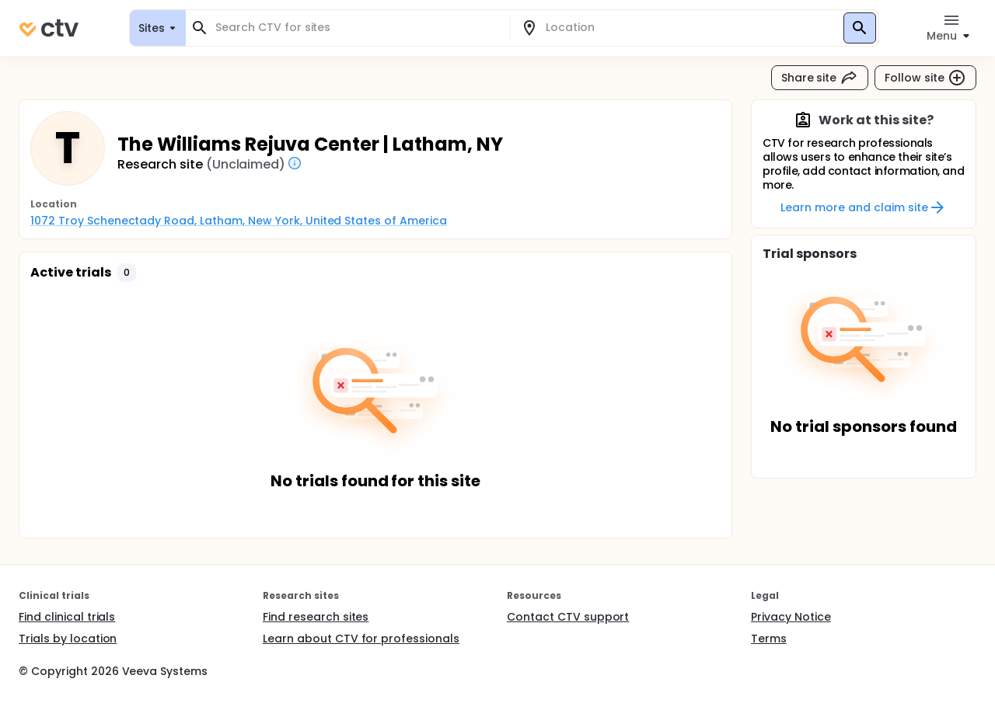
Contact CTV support (568, 617)
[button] (126, 272)
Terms (769, 639)
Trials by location (68, 639)
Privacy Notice (791, 617)
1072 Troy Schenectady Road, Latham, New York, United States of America (238, 220)
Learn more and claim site (863, 207)
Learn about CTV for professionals (361, 639)
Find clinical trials (67, 617)
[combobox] (356, 27)
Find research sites (315, 617)
